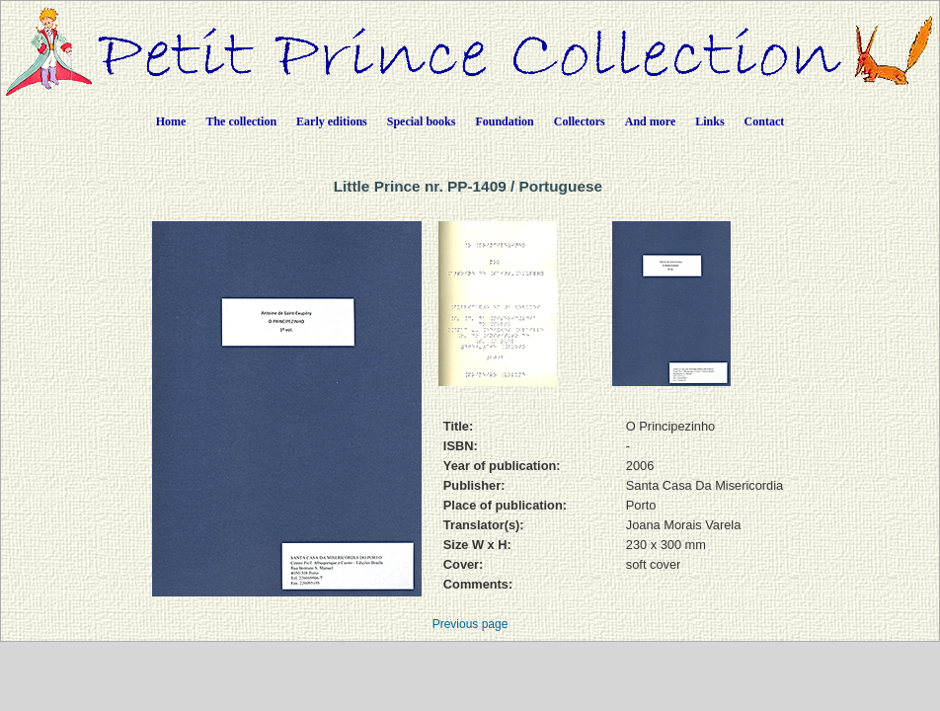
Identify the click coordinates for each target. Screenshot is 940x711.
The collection (240, 121)
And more (650, 121)
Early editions (331, 121)
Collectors (579, 121)
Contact (764, 121)
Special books (421, 121)
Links (709, 121)
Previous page (470, 624)
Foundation (504, 121)
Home (171, 121)
